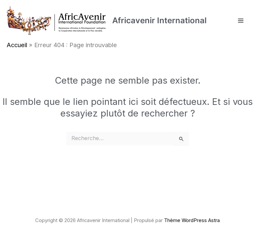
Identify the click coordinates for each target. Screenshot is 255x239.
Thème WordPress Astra (192, 220)
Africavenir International (159, 20)
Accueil (17, 44)
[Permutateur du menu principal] (240, 20)
